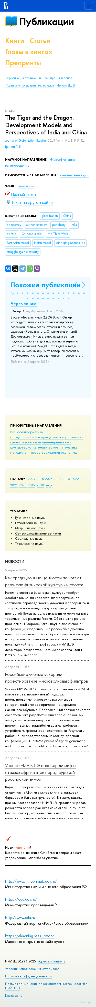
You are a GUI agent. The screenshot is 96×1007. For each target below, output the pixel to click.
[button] (12, 293)
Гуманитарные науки (30, 517)
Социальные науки (29, 538)
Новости (14, 561)
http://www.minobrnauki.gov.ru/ (31, 881)
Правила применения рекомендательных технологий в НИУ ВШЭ (46, 986)
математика (68, 447)
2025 (48, 478)
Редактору (84, 1002)
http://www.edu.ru (20, 917)
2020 (23, 485)
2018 (40, 485)
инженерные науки (56, 442)
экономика (69, 452)
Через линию (24, 303)
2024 (57, 478)
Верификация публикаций (23, 78)
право (35, 452)
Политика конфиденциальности (28, 976)
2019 (31, 485)
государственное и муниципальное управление (46, 437)
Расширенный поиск (58, 78)
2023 (66, 478)
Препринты (23, 62)
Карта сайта (13, 995)
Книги (14, 40)
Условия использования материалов (32, 969)
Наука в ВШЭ (66, 85)
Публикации (46, 21)
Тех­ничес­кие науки (29, 543)
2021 (14, 485)
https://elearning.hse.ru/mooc (30, 935)
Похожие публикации (45, 284)
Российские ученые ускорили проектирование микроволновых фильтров (46, 677)
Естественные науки (30, 522)
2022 (75, 478)
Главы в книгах (28, 51)
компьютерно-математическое (34, 447)
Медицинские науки (30, 528)
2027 (31, 478)
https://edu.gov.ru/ (21, 899)
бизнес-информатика (26, 431)
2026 (40, 478)
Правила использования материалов (29, 85)
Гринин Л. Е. (13, 147)
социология (51, 452)
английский (26, 186)
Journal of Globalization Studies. (26, 141)
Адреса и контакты (52, 961)
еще (49, 485)
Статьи (39, 40)
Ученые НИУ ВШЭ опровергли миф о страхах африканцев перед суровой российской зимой (40, 772)
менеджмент (20, 452)
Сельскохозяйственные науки (38, 533)
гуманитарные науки (25, 442)
